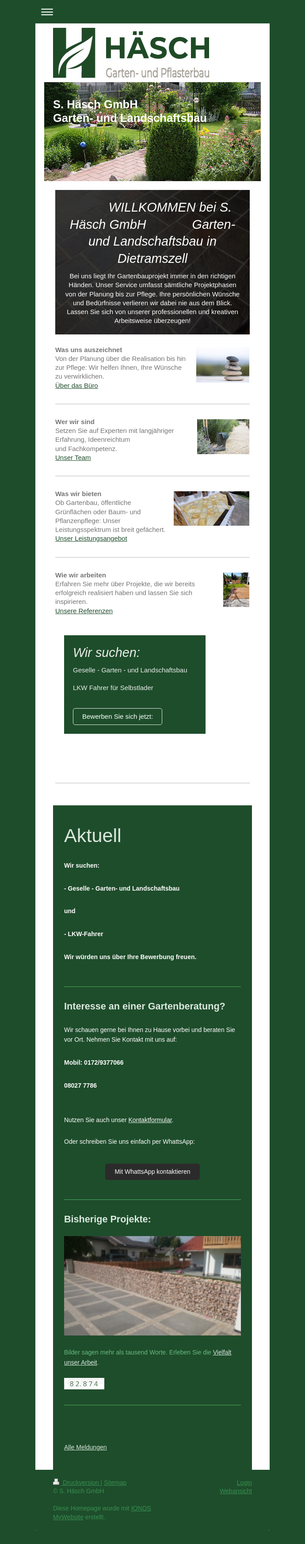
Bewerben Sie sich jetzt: (117, 716)
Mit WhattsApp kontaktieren (152, 1171)
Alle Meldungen (85, 1447)
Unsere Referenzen (84, 611)
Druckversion (76, 1482)
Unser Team (73, 457)
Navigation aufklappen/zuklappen (152, 11)
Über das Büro (76, 385)
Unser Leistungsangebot (91, 538)
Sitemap (115, 1482)
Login (244, 1482)
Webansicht (236, 1491)
